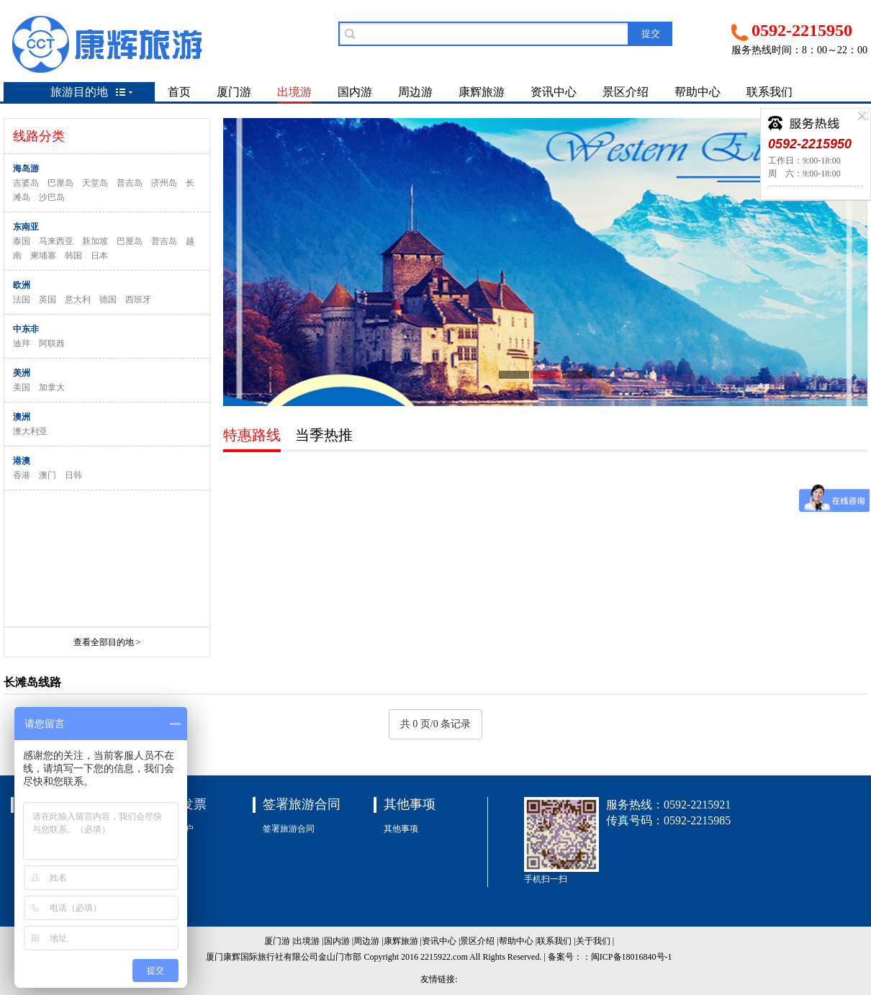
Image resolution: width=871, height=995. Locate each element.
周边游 (415, 92)
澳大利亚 (30, 431)
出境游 (294, 92)
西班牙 (138, 299)
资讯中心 (554, 92)
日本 (99, 256)
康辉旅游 (482, 92)
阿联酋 (52, 343)
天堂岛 (95, 183)
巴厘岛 (60, 183)
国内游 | (338, 941)
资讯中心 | (441, 941)
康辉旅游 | (403, 941)
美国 (21, 387)
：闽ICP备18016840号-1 (627, 957)
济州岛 (164, 183)
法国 (21, 299)
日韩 (73, 475)
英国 (47, 299)
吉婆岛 (26, 183)
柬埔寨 (43, 256)
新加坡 (95, 241)
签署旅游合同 (289, 829)
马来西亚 (56, 241)
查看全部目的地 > (107, 642)
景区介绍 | (479, 941)
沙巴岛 (52, 197)
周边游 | (368, 941)
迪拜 (21, 343)
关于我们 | (595, 941)
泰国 (21, 241)
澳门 (47, 475)
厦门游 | (279, 941)
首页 (179, 92)
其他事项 (401, 829)
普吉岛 (130, 183)
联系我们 (769, 92)
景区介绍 (626, 92)
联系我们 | (556, 941)
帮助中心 (697, 92)
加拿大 (52, 387)
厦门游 (234, 92)
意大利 (78, 299)
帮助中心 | (518, 941)
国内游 (355, 92)
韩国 (73, 256)
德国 (108, 299)
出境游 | (308, 941)
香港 (21, 475)
